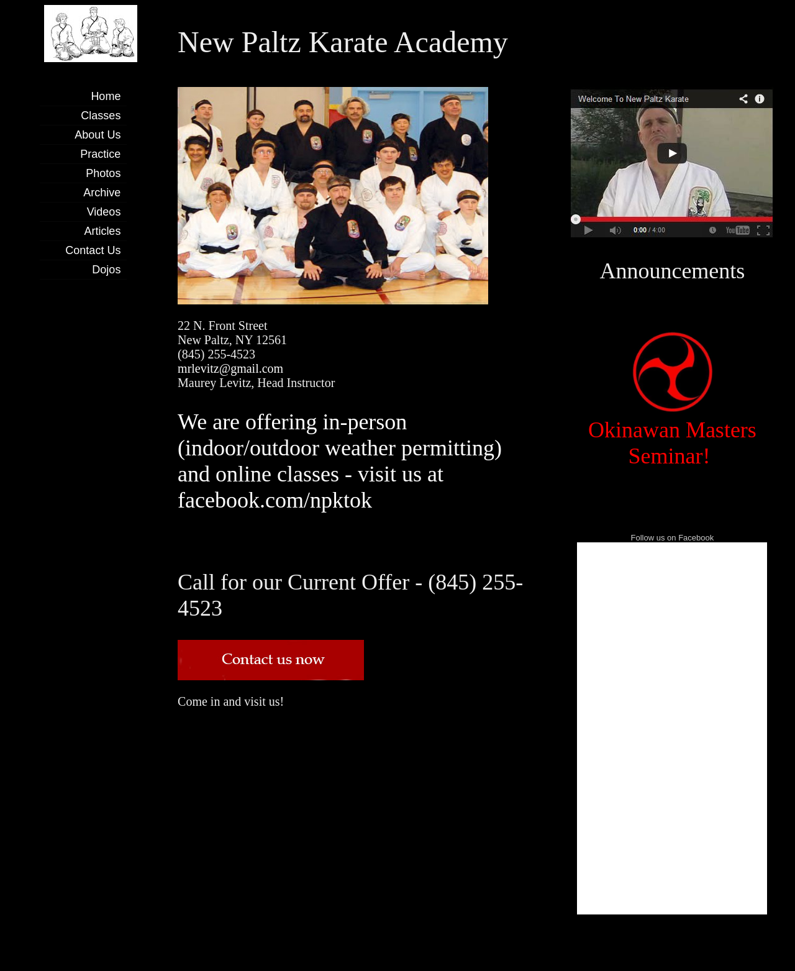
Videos (104, 212)
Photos (103, 173)
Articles (102, 231)
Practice (100, 154)
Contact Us (92, 250)
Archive (101, 192)
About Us (97, 135)
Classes (100, 115)
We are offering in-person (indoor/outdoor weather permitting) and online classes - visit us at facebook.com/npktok (340, 461)
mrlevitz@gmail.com (230, 368)
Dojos (106, 269)
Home (105, 96)
